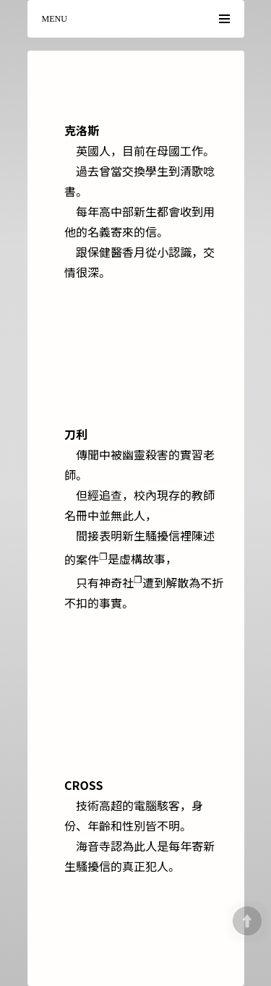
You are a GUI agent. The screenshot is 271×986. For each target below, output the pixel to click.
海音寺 (93, 845)
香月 (133, 251)
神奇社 (120, 582)
